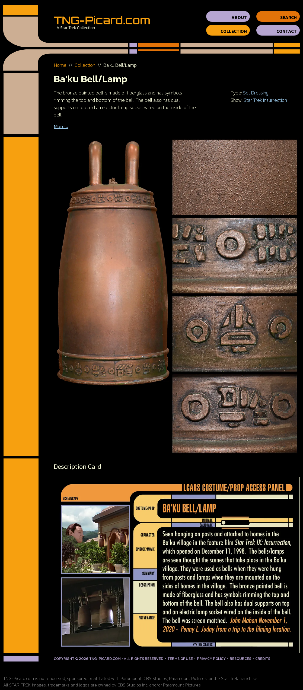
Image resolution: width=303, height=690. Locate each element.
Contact (286, 26)
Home (60, 60)
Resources (240, 654)
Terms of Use (180, 654)
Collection (234, 26)
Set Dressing (256, 87)
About (239, 12)
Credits (262, 654)
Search (288, 12)
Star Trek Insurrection (265, 95)
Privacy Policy (211, 654)
